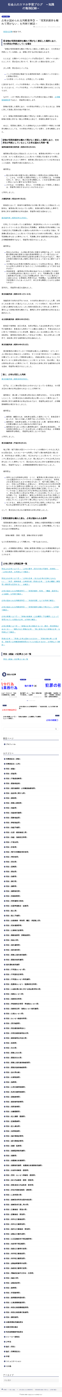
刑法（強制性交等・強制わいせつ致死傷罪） (23, 1009)
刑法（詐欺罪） (12, 847)
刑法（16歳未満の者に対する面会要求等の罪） (24, 989)
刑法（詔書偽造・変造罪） (16, 1214)
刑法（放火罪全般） (13, 1072)
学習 (7, 1356)
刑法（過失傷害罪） (13, 945)
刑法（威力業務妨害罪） (15, 1141)
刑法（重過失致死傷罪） (15, 960)
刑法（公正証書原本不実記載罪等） (19, 1239)
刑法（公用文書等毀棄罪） (16, 1087)
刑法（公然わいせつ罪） (15, 1013)
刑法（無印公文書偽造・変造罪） (18, 1229)
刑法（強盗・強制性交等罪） (17, 837)
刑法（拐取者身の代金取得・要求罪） (20, 1185)
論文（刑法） (11, 1346)
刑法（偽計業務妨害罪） (15, 1136)
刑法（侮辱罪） (12, 1082)
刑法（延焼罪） (12, 1043)
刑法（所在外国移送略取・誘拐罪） (19, 1190)
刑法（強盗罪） (12, 808)
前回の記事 (7, 32)
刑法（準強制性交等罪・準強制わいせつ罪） (23, 1004)
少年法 (8, 1342)
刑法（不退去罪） (13, 842)
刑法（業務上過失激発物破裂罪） (18, 1062)
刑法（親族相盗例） (13, 783)
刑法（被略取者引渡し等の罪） (18, 1204)
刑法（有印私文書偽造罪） (16, 1253)
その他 (8, 1366)
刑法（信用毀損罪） (13, 1131)
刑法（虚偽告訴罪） (13, 1283)
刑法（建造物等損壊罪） (15, 1102)
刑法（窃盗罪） (12, 774)
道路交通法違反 (12, 1327)
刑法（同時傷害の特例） (15, 901)
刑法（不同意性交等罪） (15, 974)
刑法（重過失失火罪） (14, 1058)
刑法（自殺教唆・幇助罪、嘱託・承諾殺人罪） (24, 920)
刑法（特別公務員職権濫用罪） (18, 1307)
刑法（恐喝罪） (12, 867)
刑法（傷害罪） (12, 886)
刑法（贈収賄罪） (13, 1317)
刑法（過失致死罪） (13, 950)
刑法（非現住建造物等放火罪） (18, 1033)
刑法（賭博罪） (12, 1288)
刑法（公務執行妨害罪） (15, 930)
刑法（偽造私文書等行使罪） (17, 1268)
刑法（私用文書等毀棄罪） (16, 1092)
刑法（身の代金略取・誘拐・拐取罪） (20, 1180)
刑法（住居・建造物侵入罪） (17, 832)
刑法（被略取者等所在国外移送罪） (19, 1200)
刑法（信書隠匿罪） (13, 1111)
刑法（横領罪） (12, 798)
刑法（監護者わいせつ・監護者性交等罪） (22, 984)
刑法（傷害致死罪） (13, 891)
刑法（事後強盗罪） (13, 822)
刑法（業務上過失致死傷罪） (17, 955)
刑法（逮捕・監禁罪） (14, 1146)
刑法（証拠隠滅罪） (13, 1121)
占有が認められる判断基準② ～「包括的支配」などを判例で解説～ (28, 600)
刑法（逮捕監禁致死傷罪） (16, 1151)
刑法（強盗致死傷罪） (14, 813)
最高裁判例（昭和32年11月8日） (15, 218)
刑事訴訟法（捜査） (13, 759)
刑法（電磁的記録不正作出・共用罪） (20, 1273)
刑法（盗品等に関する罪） (16, 793)
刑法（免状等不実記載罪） (16, 1244)
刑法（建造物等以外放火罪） (17, 1038)
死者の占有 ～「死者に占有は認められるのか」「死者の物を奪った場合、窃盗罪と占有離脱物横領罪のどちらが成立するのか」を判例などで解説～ (31, 642)
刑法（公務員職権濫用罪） (16, 1302)
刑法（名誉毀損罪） (13, 1077)
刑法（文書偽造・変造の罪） (17, 1209)
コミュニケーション (13, 1361)
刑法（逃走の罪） (13, 940)
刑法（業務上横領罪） (14, 803)
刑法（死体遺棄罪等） (14, 925)
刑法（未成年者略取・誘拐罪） (18, 1170)
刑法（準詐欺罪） (13, 857)
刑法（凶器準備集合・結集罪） (18, 906)
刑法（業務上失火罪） (14, 1053)
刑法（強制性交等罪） (14, 999)
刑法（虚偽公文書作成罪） (16, 1234)
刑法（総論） (6, 16)
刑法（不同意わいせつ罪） (16, 969)
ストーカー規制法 (13, 1337)
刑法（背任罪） (12, 862)
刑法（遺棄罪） (12, 1156)
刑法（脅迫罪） (12, 871)
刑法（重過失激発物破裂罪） (17, 1067)
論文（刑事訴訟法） (13, 1351)
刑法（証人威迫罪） (13, 1126)
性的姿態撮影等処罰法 (14, 1332)
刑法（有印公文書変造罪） (16, 1224)
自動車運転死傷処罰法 (14, 1322)
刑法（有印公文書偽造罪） (16, 1219)
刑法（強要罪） (12, 876)
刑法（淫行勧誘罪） (13, 1023)
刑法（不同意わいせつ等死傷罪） (18, 979)
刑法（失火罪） (12, 1048)
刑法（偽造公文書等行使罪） (17, 1249)
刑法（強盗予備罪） (13, 827)
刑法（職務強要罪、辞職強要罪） (18, 935)
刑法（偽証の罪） (13, 1278)
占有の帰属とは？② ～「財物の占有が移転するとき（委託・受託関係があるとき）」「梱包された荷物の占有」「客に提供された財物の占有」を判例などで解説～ (31, 629)
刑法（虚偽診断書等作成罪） (17, 1263)
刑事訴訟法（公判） (13, 764)
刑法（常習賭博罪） (13, 1293)
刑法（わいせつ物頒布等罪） (17, 1018)
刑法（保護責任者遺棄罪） (16, 1160)
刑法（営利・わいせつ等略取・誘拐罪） (21, 1175)
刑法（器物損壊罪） (13, 1097)
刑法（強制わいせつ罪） (15, 994)
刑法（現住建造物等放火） (16, 1028)
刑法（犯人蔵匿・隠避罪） (16, 1116)
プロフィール (11, 744)
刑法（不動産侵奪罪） (14, 778)
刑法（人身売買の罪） (14, 1195)
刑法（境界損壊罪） (13, 1107)
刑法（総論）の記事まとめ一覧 (15, 659)
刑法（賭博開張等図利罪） (16, 1298)
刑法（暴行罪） (12, 881)
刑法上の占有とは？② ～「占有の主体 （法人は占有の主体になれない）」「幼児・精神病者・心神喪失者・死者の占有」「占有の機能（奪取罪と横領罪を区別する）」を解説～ (31, 581)
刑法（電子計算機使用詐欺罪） (18, 852)
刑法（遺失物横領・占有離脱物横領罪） (21, 788)
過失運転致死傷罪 (13, 965)
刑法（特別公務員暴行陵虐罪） (18, 1312)
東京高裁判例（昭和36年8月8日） (15, 379)
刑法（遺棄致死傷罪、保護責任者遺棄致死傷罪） (24, 1165)
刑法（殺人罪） (12, 911)
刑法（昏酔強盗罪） (13, 818)
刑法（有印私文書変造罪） (16, 1258)
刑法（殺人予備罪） (13, 916)
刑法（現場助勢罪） (13, 896)
